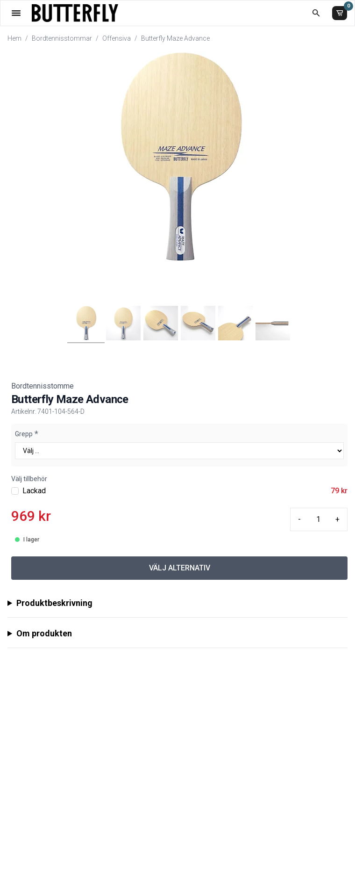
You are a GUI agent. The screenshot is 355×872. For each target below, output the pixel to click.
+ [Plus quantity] (337, 519)
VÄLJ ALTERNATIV (179, 567)
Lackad (34, 490)
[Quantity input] (318, 519)
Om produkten (44, 633)
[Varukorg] (339, 13)
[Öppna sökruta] (316, 13)
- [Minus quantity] (299, 519)
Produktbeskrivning (54, 603)
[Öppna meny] (16, 13)
